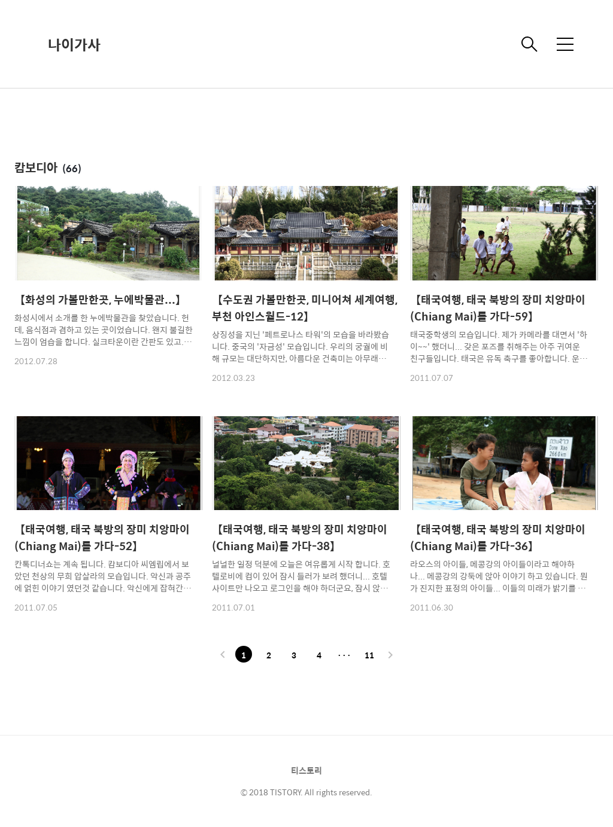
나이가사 (74, 44)
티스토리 (306, 770)
